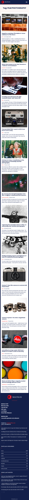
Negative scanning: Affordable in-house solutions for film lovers (13, 34)
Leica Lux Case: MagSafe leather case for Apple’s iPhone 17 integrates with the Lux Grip (14, 477)
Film (3, 36)
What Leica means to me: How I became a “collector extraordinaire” (14, 65)
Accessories (4, 384)
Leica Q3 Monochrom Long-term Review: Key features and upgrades (14, 428)
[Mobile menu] (26, 2)
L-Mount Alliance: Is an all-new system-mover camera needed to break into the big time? (13, 484)
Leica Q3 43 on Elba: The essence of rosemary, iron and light (13, 437)
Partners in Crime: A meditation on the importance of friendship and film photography (13, 161)
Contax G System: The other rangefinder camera (13, 318)
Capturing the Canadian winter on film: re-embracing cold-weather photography (14, 225)
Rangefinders (5, 321)
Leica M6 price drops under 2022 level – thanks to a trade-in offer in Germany (13, 350)
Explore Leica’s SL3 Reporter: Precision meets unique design (14, 440)
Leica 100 (4, 67)
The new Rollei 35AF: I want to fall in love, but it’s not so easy (13, 129)
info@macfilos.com (11, 423)
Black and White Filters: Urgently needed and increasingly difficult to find (13, 381)
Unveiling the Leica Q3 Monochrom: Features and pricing (13, 431)
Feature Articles (5, 197)
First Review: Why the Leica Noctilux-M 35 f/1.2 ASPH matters (14, 487)
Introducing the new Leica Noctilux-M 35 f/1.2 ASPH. (12, 489)
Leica (3, 353)
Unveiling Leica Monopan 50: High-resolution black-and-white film (12, 97)
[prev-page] (2, 443)
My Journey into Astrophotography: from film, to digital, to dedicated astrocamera (14, 194)
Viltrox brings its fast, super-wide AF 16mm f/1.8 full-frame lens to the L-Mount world (14, 480)
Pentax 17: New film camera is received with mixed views (14, 285)
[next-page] (4, 443)
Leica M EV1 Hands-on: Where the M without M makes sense (14, 434)
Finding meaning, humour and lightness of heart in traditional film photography (14, 256)
